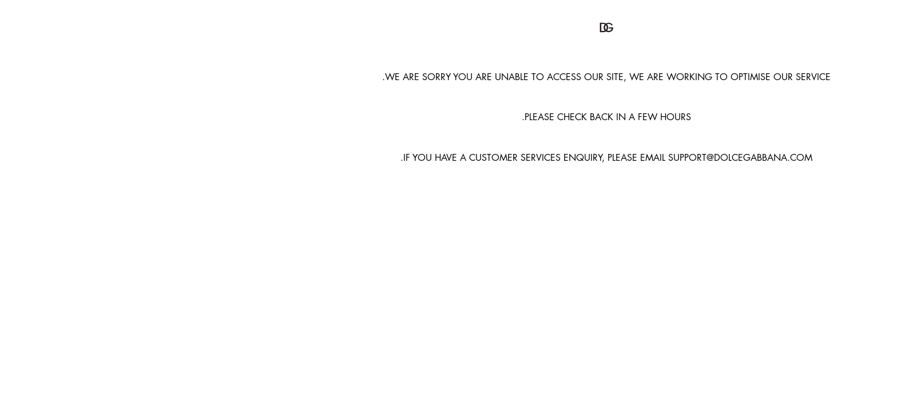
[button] (448, 27)
